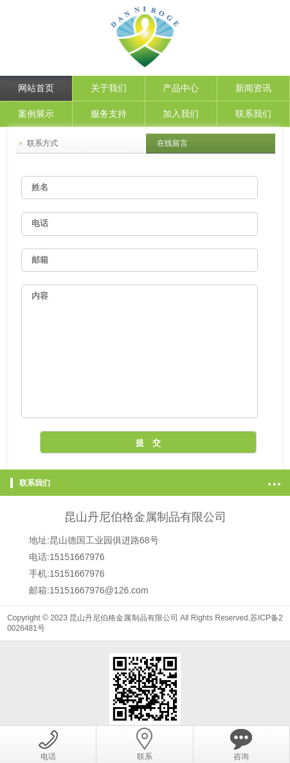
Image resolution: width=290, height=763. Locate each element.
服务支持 (109, 114)
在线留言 (172, 143)
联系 (144, 744)
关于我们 (109, 88)
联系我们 (253, 114)
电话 (48, 744)
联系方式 (42, 143)
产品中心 (181, 88)
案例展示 (36, 114)
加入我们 (181, 114)
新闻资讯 (253, 88)
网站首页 (36, 88)
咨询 (241, 744)
